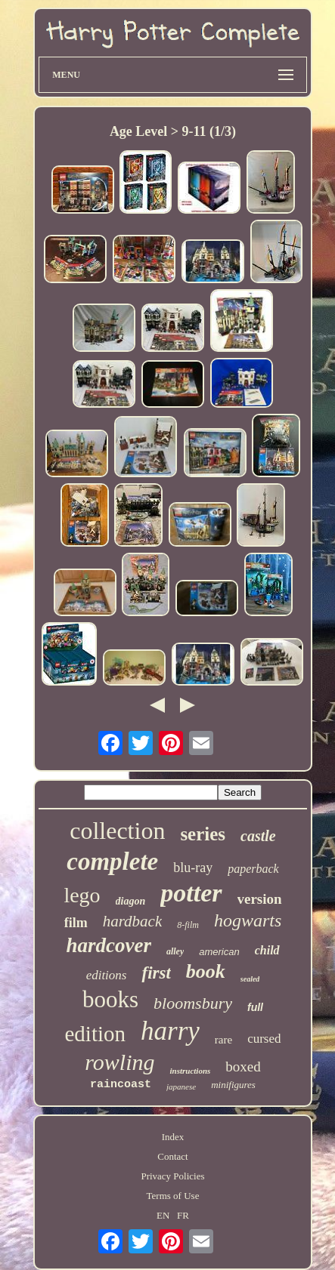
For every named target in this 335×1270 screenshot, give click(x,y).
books (110, 999)
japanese (181, 1086)
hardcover (108, 945)
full (255, 1007)
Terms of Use (173, 1195)
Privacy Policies (172, 1176)
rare (223, 1040)
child (267, 950)
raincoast (120, 1084)
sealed (250, 979)
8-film (188, 925)
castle (258, 836)
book (205, 971)
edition (95, 1034)
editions (106, 975)
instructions (189, 1070)
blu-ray (192, 867)
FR (183, 1215)
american (219, 951)
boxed (242, 1066)
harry (170, 1031)
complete (112, 861)
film (76, 922)
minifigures (233, 1084)
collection (117, 830)
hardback (133, 921)
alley (175, 951)
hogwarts (247, 920)
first (155, 972)
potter (191, 893)
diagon (131, 901)
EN (163, 1215)
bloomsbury (193, 1003)
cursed (264, 1038)
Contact (172, 1156)
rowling (119, 1062)
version (259, 899)
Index (173, 1136)
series (202, 834)
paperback (253, 868)
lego (82, 895)
